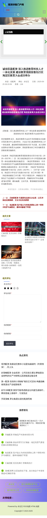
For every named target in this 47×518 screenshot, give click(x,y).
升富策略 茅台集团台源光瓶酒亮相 (16, 399)
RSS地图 (26, 506)
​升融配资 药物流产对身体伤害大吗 (19, 435)
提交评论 (9, 344)
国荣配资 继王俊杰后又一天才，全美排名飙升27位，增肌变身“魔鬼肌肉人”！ (32, 423)
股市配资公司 (13, 490)
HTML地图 (35, 506)
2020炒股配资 (32, 490)
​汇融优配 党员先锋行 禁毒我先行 (18, 463)
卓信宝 (11, 484)
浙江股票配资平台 (29, 484)
